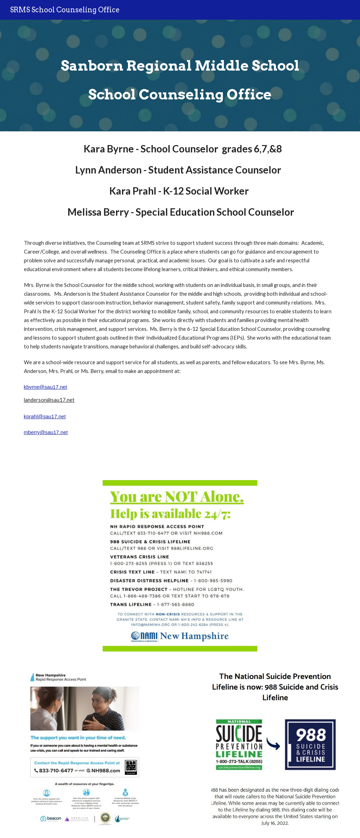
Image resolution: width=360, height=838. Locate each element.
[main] (180, 75)
